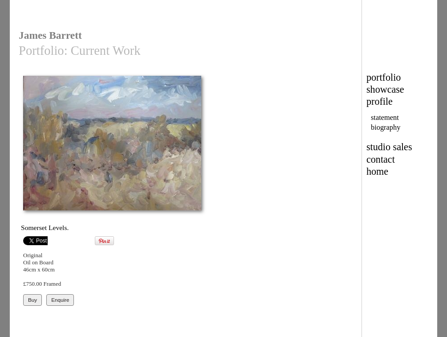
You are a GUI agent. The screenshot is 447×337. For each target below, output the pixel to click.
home (377, 171)
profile (379, 101)
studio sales (389, 146)
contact (380, 159)
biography (385, 127)
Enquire (60, 300)
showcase (385, 89)
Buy (32, 300)
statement (385, 117)
